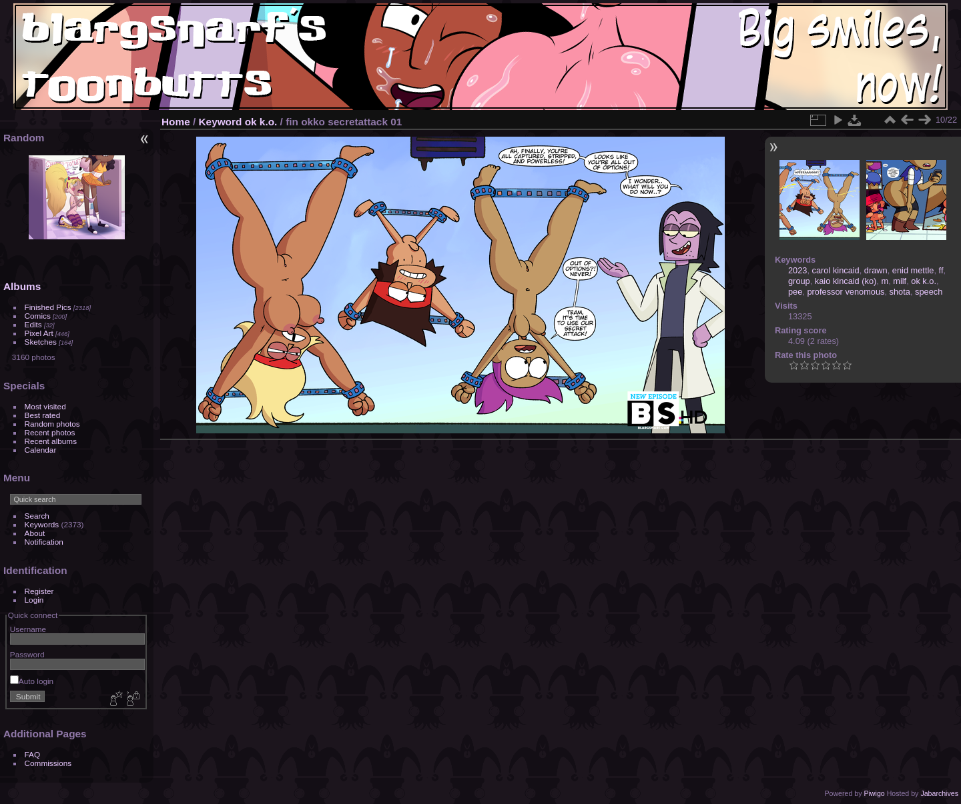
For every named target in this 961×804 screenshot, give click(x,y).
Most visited (45, 406)
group (799, 281)
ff (941, 270)
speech (928, 292)
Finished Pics (48, 307)
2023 (797, 270)
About (35, 533)
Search (37, 515)
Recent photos (50, 432)
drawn (876, 270)
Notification (44, 541)
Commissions (48, 763)
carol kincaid (836, 270)
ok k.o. (261, 121)
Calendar (41, 449)
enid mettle (913, 270)
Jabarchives (939, 793)
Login (34, 599)
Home (176, 121)
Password (27, 654)
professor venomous (845, 292)
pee (795, 292)
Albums (22, 286)
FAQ (33, 754)
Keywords (42, 524)
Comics (38, 315)
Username (28, 629)
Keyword (220, 121)
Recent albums (51, 441)
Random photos (52, 423)
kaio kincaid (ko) (845, 281)
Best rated (43, 415)
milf (899, 281)
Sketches (41, 341)
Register (39, 591)
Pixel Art (39, 333)
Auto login (31, 681)
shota (900, 292)
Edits (33, 324)
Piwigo (874, 793)
